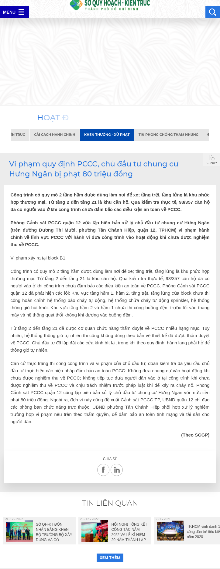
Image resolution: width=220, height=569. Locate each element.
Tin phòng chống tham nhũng (171, 134)
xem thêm (110, 557)
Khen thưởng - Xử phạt (109, 134)
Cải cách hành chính (56, 134)
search (212, 12)
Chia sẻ (110, 459)
